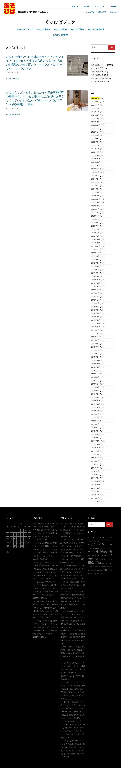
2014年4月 (95, 468)
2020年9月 (95, 209)
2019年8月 (95, 253)
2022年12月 (96, 118)
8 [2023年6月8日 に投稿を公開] (22, 534)
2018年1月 (95, 316)
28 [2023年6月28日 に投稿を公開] (18, 546)
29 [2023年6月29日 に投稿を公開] (22, 546)
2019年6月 (95, 259)
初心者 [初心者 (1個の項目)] (103, 555)
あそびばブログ (60, 22)
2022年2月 (95, 152)
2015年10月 (96, 407)
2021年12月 (96, 159)
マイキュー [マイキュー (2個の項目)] (102, 544)
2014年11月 (96, 444)
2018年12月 (96, 280)
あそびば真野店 (97, 71)
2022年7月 (95, 135)
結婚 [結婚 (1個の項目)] (98, 570)
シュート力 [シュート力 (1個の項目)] (96, 541)
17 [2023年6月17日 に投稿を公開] (29, 538)
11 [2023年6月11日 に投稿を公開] (8, 538)
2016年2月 (95, 394)
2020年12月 (96, 199)
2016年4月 (95, 387)
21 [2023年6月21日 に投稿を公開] (18, 542)
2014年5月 (95, 464)
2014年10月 (96, 448)
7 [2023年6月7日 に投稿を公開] (18, 534)
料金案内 (87, 6)
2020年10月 (96, 206)
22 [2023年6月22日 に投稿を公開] (22, 542)
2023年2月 (95, 112)
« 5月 (8, 552)
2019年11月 (96, 243)
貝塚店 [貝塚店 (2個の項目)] (106, 570)
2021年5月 (95, 182)
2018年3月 (95, 310)
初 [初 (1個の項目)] (95, 555)
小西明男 (80, 640)
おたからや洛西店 (13, 78)
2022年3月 (95, 148)
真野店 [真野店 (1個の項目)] (91, 570)
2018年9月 (95, 290)
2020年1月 (95, 236)
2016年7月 (95, 377)
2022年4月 (95, 145)
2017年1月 (95, 357)
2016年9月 (95, 370)
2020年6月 (95, 219)
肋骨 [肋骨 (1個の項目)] (101, 570)
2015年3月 (95, 431)
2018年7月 (95, 296)
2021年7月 (95, 175)
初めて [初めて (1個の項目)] (98, 555)
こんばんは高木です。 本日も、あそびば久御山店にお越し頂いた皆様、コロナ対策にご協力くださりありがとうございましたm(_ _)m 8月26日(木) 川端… (72, 727)
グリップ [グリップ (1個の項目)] (103, 537)
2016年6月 (95, 380)
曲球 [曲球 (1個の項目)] (100, 566)
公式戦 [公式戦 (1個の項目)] (93, 555)
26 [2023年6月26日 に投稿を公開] (11, 546)
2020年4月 (95, 226)
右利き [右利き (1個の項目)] (103, 559)
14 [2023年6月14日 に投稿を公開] (18, 538)
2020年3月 (95, 229)
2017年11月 (96, 323)
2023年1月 (95, 115)
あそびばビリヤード (99, 65)
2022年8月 (95, 132)
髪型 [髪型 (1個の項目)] (98, 574)
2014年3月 (95, 471)
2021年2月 (95, 192)
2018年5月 (95, 303)
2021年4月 (95, 185)
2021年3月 (95, 189)
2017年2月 (95, 353)
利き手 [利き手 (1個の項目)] (107, 555)
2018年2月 (95, 313)
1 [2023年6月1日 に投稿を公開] (22, 530)
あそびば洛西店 (97, 68)
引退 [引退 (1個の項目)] (107, 563)
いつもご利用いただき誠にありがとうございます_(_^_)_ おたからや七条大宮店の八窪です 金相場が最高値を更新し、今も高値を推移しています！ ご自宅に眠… (45, 627)
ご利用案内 (113, 6)
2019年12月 (96, 239)
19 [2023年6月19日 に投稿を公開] (11, 542)
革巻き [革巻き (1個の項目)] (94, 574)
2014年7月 (95, 458)
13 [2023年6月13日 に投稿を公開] (15, 538)
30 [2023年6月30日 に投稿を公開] (25, 546)
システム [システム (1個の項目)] (109, 537)
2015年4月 (95, 427)
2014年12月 (96, 441)
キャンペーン (99, 6)
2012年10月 (96, 501)
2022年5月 (95, 142)
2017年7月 (95, 337)
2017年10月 (96, 327)
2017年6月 (95, 340)
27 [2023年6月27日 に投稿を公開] (15, 546)
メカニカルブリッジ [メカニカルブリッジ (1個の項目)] (99, 548)
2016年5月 (95, 384)
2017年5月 (95, 343)
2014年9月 (95, 451)
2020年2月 (95, 232)
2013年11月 (96, 484)
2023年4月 (95, 105)
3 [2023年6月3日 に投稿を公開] (29, 530)
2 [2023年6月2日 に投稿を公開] (25, 530)
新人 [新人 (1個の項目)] (97, 566)
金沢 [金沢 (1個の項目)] (90, 574)
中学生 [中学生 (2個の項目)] (100, 551)
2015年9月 (95, 411)
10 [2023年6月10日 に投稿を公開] (29, 534)
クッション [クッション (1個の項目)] (98, 537)
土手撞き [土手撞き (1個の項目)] (108, 559)
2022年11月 (96, 122)
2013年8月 (95, 495)
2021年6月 (95, 179)
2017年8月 (95, 333)
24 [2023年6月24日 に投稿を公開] (29, 542)
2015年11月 (96, 404)
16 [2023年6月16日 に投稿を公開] (25, 538)
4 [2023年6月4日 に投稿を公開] (7, 534)
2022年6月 (95, 138)
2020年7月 (95, 216)
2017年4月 (95, 347)
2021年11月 (96, 162)
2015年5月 (95, 424)
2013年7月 (95, 498)
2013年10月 (96, 488)
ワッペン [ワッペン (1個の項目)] (93, 552)
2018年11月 (96, 283)
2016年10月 (96, 367)
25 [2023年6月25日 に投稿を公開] (8, 546)
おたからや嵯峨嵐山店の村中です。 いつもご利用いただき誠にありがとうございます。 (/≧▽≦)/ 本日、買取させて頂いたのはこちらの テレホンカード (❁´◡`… (45, 549)
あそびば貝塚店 (97, 75)
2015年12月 (96, 400)
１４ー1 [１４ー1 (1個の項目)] (102, 574)
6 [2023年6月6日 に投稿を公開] (14, 534)
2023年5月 (95, 101)
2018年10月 (96, 286)
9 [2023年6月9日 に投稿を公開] (25, 534)
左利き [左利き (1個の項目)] (104, 563)
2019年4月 (95, 266)
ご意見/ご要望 (102, 12)
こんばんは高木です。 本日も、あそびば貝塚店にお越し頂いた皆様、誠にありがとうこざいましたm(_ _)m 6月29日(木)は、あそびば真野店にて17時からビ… (45, 588)
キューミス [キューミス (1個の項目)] (91, 537)
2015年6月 (95, 421)
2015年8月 (95, 414)
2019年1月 (95, 276)
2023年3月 (95, 108)
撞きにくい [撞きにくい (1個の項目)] (92, 566)
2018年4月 (95, 306)
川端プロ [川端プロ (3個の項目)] (94, 562)
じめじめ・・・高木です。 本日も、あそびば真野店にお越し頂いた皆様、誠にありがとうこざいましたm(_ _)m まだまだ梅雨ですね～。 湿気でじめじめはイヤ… (45, 529)
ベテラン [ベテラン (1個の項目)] (102, 541)
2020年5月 (95, 222)
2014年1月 (95, 478)
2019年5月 (95, 263)
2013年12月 (96, 481)
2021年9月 (95, 169)
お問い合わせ (113, 12)
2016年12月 (96, 360)
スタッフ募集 (90, 12)
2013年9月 (95, 491)
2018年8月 (95, 293)
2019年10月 (96, 246)
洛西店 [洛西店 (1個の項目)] (104, 566)
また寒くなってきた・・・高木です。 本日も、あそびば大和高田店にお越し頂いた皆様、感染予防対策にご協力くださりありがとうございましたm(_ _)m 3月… (72, 669)
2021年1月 (95, 196)
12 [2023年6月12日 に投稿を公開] (11, 538)
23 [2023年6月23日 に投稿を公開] (25, 542)
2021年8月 (95, 172)
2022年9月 (95, 128)
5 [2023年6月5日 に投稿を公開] (11, 534)
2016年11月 (96, 364)
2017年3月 (95, 350)
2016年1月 (95, 397)
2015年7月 (95, 417)
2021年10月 (96, 165)
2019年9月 (95, 249)
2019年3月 (95, 269)
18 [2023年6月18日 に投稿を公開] (8, 542)
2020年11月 (96, 202)
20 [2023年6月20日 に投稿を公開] (15, 542)
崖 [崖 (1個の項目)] (111, 559)
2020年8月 (95, 212)
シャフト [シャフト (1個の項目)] (90, 541)
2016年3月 (95, 390)
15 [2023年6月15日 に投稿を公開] (22, 538)
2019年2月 (95, 273)
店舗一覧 (75, 6)
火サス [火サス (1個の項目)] (108, 566)
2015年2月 (95, 434)
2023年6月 (95, 98)
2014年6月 (95, 461)
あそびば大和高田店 (99, 78)
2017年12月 (96, 320)
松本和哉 (63, 536)
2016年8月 (95, 374)
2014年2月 (95, 474)
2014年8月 (95, 454)
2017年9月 (95, 330)
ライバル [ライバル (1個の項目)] (107, 548)
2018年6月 (95, 300)
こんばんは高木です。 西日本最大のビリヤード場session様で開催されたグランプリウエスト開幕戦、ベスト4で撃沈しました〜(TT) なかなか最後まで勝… (72, 598)
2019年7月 (95, 256)
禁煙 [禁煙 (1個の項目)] (95, 570)
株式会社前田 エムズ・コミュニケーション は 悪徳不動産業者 (72, 559)
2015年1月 (95, 437)
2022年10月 (96, 125)
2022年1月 (95, 155)
